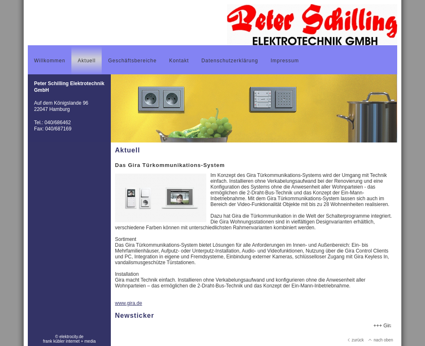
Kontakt (179, 61)
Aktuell (86, 61)
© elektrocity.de (69, 336)
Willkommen (49, 61)
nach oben (381, 340)
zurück (356, 340)
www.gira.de (128, 303)
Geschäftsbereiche (132, 61)
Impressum (285, 61)
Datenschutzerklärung (229, 61)
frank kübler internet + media (69, 341)
